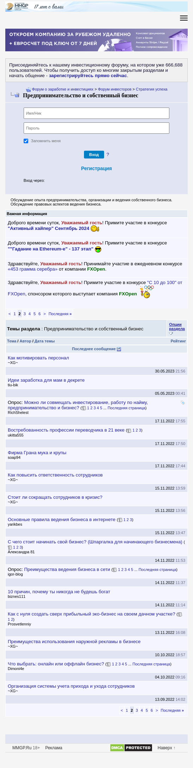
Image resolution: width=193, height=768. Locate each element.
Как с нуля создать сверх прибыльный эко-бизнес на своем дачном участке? (91, 614)
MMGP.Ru (21, 747)
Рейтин (178, 341)
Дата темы (45, 341)
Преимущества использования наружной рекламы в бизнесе (74, 641)
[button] (50, 181)
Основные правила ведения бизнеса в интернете (61, 519)
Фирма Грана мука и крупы (37, 452)
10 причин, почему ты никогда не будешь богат (59, 591)
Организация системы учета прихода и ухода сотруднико (71, 686)
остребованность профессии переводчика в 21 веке (66, 430)
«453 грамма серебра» (33, 269)
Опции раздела (177, 326)
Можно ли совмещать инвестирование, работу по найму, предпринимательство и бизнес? (78, 405)
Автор (25, 341)
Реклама (53, 747)
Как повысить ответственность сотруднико (55, 475)
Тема (11, 341)
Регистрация (96, 168)
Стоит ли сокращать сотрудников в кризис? (55, 497)
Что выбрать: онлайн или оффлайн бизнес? (56, 663)
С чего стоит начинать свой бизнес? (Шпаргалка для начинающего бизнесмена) (95, 541)
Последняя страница (126, 408)
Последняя (60, 314)
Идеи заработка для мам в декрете (46, 380)
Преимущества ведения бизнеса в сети (67, 569)
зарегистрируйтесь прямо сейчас (88, 75)
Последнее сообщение (94, 349)
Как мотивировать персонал (38, 357)
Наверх (165, 747)
